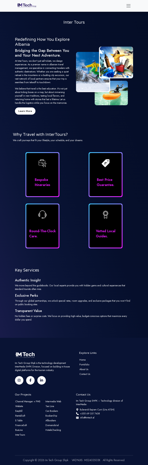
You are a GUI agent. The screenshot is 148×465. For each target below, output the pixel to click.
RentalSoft (20, 415)
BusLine (19, 430)
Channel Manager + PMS (27, 401)
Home (82, 359)
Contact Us (84, 374)
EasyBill (18, 411)
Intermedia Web (53, 401)
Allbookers (50, 420)
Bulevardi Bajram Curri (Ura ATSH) (95, 409)
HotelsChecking (53, 430)
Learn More (25, 111)
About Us (83, 369)
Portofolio (84, 364)
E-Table (18, 420)
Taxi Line (49, 406)
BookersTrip (51, 415)
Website (19, 406)
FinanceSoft (21, 425)
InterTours (20, 434)
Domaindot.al (52, 425)
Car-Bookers (51, 411)
